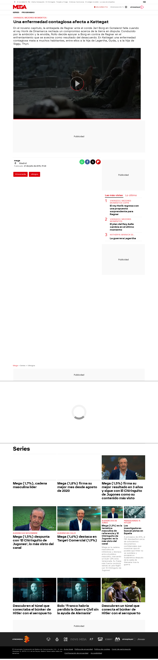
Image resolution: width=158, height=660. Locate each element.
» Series (22, 367)
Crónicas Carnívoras (75, 2)
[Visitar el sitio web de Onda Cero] (100, 640)
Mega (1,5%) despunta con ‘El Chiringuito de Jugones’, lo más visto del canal (33, 543)
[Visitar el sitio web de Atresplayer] (129, 640)
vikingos (34, 175)
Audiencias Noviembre (25, 534)
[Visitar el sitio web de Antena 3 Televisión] (48, 640)
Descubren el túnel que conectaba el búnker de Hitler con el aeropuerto (32, 610)
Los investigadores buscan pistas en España (133, 531)
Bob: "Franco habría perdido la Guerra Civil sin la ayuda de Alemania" (78, 610)
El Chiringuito (50, 2)
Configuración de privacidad (76, 654)
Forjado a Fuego (61, 2)
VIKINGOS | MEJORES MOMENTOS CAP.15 (120, 203)
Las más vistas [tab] (114, 196)
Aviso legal (68, 650)
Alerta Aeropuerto (37, 2)
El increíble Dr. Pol (23, 2)
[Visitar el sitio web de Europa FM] (109, 640)
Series (16, 13)
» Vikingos (30, 367)
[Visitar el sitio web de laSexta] (57, 640)
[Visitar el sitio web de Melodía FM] (117, 640)
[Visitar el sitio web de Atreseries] (91, 640)
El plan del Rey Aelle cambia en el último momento (122, 228)
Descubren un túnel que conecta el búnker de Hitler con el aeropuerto (121, 610)
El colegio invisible (90, 2)
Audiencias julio (66, 534)
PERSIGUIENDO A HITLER (132, 523)
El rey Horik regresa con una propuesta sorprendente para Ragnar (124, 211)
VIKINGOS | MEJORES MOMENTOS (120, 221)
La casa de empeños (105, 2)
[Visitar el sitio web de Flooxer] (141, 640)
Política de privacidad (84, 650)
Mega (15, 367)
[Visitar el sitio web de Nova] (74, 640)
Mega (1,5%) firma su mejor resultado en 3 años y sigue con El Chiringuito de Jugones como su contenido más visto (122, 492)
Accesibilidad (96, 654)
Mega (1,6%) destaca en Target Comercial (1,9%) (77, 539)
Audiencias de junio (109, 523)
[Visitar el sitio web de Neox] (66, 640)
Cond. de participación (121, 650)
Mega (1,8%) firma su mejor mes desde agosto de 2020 (77, 488)
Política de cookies (102, 650)
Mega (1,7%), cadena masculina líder (30, 486)
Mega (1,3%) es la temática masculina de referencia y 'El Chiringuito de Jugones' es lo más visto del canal (112, 536)
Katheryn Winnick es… (122, 236)
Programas (28, 13)
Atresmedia (20, 175)
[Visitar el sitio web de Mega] (83, 640)
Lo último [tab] (131, 196)
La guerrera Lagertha (123, 239)
